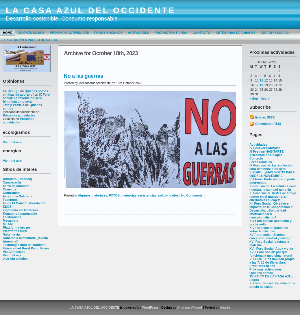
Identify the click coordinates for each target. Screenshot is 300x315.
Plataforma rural (15, 231)
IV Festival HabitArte (264, 148)
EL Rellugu (11, 91)
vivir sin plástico (15, 258)
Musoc (8, 224)
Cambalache (12, 182)
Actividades (138, 32)
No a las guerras (83, 76)
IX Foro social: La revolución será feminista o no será (26, 98)
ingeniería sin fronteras (20, 210)
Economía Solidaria (17, 196)
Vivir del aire (12, 142)
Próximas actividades (69, 32)
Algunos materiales (92, 195)
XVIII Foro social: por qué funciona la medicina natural (270, 253)
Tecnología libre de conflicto (24, 245)
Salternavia (11, 234)
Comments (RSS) (268, 123)
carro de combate (16, 186)
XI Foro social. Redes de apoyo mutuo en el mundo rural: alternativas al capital (272, 196)
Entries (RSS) (265, 117)
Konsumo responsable (20, 213)
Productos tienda (171, 32)
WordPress (150, 307)
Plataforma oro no (16, 227)
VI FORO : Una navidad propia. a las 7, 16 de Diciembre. (272, 260)
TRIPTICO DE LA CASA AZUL (271, 276)
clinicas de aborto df (18, 94)
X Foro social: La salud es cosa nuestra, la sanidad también (273, 187)
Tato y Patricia (13, 105)
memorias (128, 195)
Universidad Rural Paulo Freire (26, 248)
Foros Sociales (108, 32)
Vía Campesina (14, 251)
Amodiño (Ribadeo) (17, 179)
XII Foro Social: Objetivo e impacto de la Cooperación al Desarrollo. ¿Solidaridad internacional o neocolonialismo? (271, 210)
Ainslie (225, 307)
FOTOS (114, 195)
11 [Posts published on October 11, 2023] (261, 80)
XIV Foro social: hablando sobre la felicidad (268, 229)
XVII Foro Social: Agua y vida (271, 248)
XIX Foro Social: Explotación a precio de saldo (272, 284)
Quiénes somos (31, 32)
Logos (254, 279)
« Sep (253, 98)
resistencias (147, 195)
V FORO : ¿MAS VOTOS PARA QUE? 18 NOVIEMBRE (272, 174)
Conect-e (9, 189)
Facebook (10, 199)
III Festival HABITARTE (266, 151)
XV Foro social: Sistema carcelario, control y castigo (270, 236)
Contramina (12, 192)
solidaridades (168, 195)
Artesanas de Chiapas (235, 32)
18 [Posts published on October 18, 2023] (261, 85)
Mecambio (10, 220)
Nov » (264, 98)
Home (7, 32)
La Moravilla (12, 217)
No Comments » (193, 195)
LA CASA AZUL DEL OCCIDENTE (91, 10)
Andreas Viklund (189, 307)
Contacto (201, 32)
